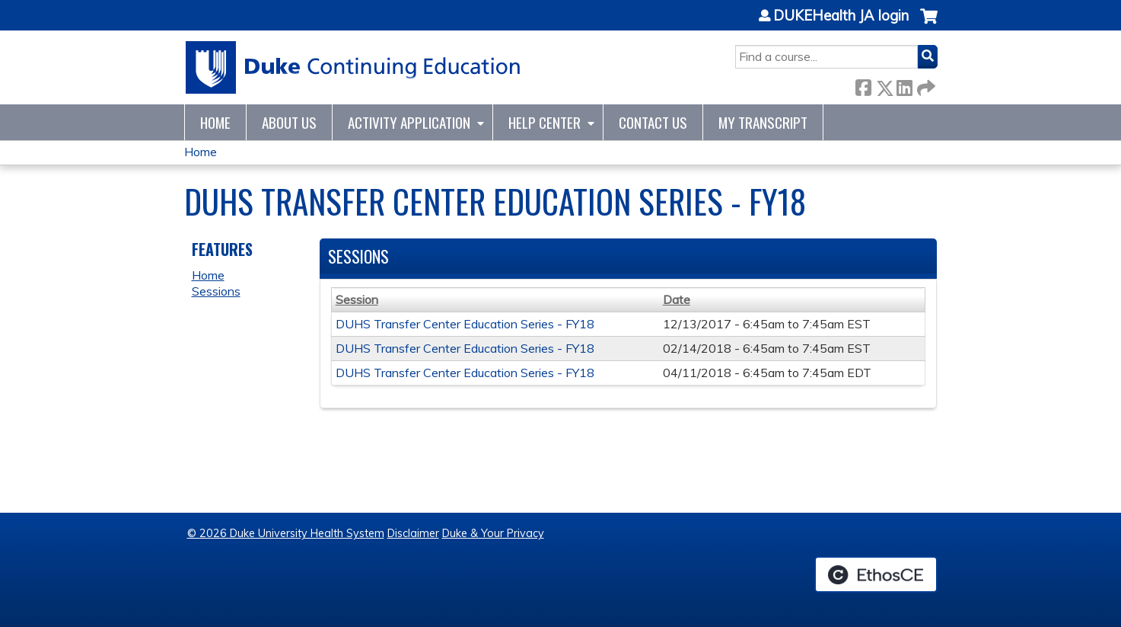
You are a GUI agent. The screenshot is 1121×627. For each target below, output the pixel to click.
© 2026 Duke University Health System (285, 533)
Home (215, 122)
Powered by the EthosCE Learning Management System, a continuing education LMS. (876, 574)
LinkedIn (904, 85)
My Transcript (762, 122)
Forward (924, 85)
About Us (289, 122)
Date (676, 299)
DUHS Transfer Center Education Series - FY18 (465, 323)
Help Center (544, 122)
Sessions (216, 291)
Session (357, 299)
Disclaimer (413, 533)
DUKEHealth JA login (841, 16)
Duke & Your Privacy (493, 533)
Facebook (863, 85)
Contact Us (653, 122)
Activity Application (409, 122)
